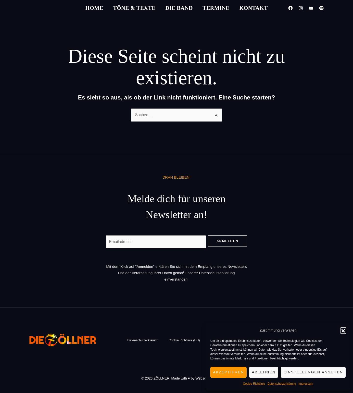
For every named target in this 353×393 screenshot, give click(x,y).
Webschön (203, 378)
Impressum (306, 383)
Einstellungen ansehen (313, 372)
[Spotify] (321, 8)
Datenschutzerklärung (281, 383)
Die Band (179, 8)
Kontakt (253, 8)
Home (94, 8)
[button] (343, 330)
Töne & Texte (134, 8)
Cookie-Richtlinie (254, 383)
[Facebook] (290, 8)
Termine (215, 8)
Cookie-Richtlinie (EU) (184, 340)
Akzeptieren (228, 372)
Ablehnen (264, 372)
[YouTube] (311, 8)
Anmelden (227, 241)
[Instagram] (301, 8)
